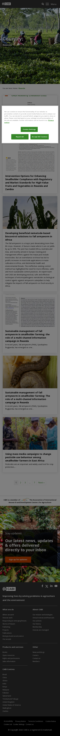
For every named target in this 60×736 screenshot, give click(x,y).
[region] (30, 124)
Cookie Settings (29, 129)
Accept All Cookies (39, 137)
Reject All (20, 137)
